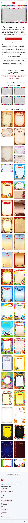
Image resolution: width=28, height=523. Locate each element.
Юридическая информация (7, 499)
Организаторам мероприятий (7, 492)
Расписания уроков (5, 515)
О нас (2, 497)
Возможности (4, 488)
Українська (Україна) (14, 78)
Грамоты (3, 506)
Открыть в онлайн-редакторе (13, 39)
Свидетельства (4, 512)
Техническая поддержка (6, 501)
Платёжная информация (6, 500)
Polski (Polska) (20, 76)
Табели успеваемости (5, 517)
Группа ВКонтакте (5, 503)
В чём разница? (20, 0)
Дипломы (3, 508)
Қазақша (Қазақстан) (12, 76)
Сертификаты (4, 510)
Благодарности (4, 509)
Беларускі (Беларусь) (6, 75)
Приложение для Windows (7, 491)
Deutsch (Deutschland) (17, 75)
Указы (2, 516)
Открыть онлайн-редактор (13, 474)
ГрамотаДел (3, 0)
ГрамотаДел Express (12, 0)
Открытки (3, 513)
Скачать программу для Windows (14, 42)
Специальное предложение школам (9, 494)
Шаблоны (3, 490)
